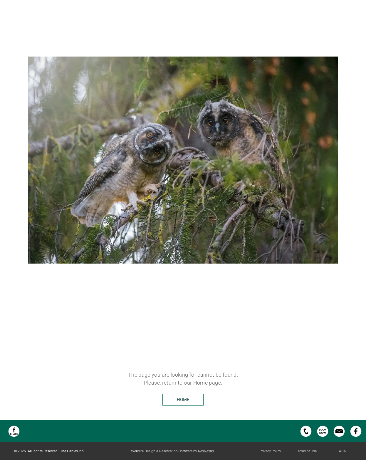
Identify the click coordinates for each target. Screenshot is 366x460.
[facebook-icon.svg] (355, 436)
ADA (342, 451)
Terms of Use (306, 451)
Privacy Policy (270, 451)
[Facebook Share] (14, 436)
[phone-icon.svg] (306, 436)
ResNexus (206, 451)
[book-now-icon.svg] (322, 436)
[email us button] (339, 436)
